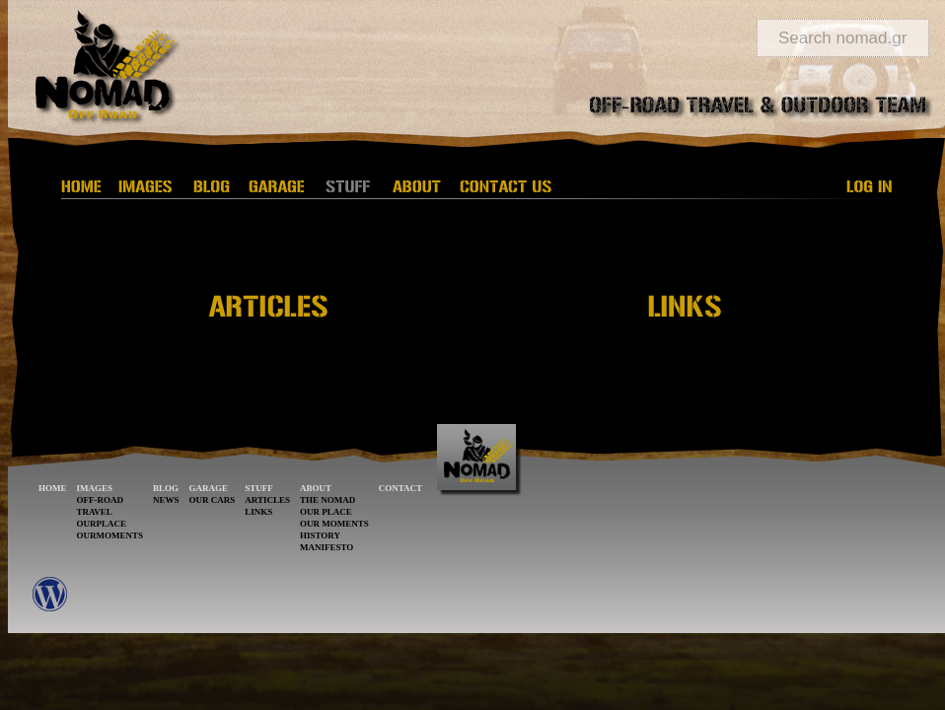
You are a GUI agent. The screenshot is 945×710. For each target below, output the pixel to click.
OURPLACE (102, 524)
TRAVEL (94, 512)
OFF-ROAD (100, 500)
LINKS (258, 512)
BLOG (166, 488)
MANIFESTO (326, 547)
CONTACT (400, 488)
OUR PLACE (326, 512)
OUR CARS (212, 500)
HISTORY (320, 535)
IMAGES (95, 488)
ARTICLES (267, 500)
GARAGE (209, 488)
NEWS (166, 500)
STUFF (259, 488)
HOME (52, 488)
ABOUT (315, 488)
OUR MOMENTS (334, 524)
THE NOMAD (327, 500)
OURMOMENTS (110, 535)
